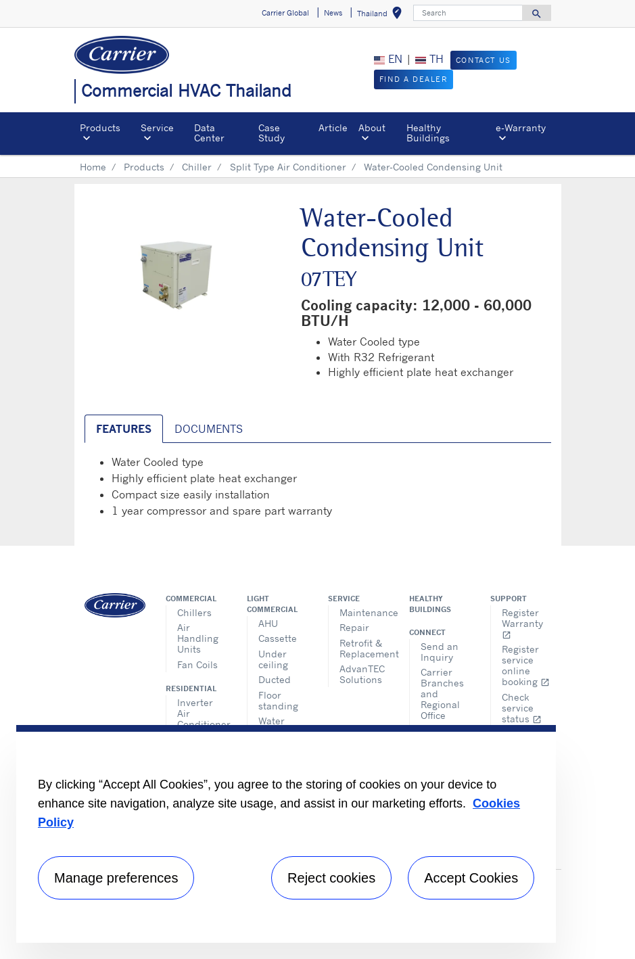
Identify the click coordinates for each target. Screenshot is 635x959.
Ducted (274, 679)
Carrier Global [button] (285, 13)
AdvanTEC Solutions (362, 674)
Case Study (271, 132)
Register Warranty (522, 623)
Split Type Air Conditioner (288, 166)
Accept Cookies (471, 877)
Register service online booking (526, 665)
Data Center (209, 132)
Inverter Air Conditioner (202, 713)
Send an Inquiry (439, 651)
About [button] (371, 127)
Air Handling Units (197, 638)
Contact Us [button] (483, 60)
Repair (354, 627)
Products (144, 166)
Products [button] (100, 127)
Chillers (194, 612)
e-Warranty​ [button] (521, 127)
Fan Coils (197, 664)
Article (333, 127)
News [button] (333, 13)
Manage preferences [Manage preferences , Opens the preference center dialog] (116, 877)
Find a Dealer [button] (413, 79)
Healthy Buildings (428, 132)
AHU (268, 623)
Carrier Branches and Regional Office (442, 693)
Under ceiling (273, 659)
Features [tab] (123, 429)
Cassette (277, 638)
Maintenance (364, 612)
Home (93, 166)
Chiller (197, 166)
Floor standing (278, 700)
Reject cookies (331, 877)
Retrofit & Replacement (364, 648)
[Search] (468, 13)
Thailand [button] (382, 15)
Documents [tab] (208, 429)
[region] (286, 834)
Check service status (522, 707)
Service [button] (157, 127)
